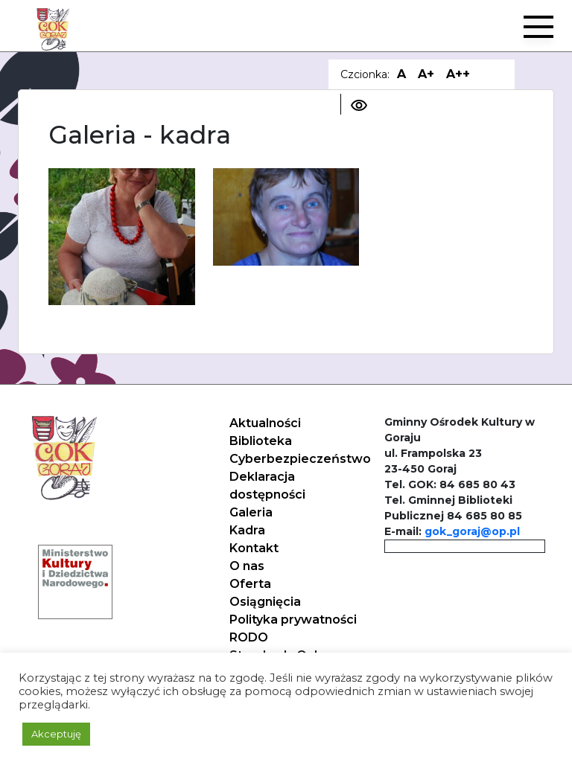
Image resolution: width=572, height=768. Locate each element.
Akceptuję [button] (56, 734)
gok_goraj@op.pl (472, 531)
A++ (458, 74)
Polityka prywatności (293, 619)
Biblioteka (260, 441)
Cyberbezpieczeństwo (300, 459)
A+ (426, 74)
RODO (248, 637)
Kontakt (254, 548)
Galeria (251, 512)
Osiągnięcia (265, 602)
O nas (246, 566)
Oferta (250, 584)
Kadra (247, 530)
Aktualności (265, 423)
